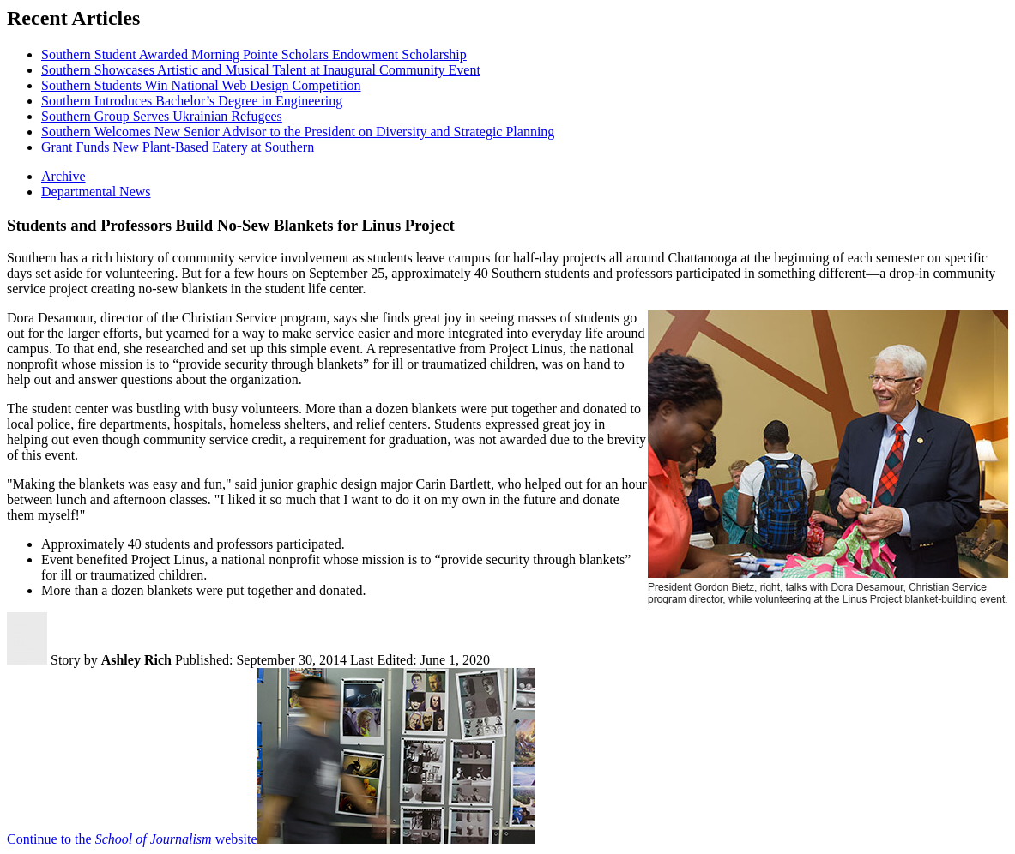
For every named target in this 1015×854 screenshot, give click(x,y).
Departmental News (96, 191)
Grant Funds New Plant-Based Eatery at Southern (177, 147)
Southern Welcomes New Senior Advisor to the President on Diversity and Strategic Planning (297, 131)
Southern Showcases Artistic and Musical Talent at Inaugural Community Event (260, 70)
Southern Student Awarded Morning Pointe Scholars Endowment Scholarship (254, 54)
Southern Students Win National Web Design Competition (201, 85)
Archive (63, 176)
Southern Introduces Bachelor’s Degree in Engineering (191, 100)
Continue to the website (132, 839)
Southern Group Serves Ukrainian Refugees (161, 116)
